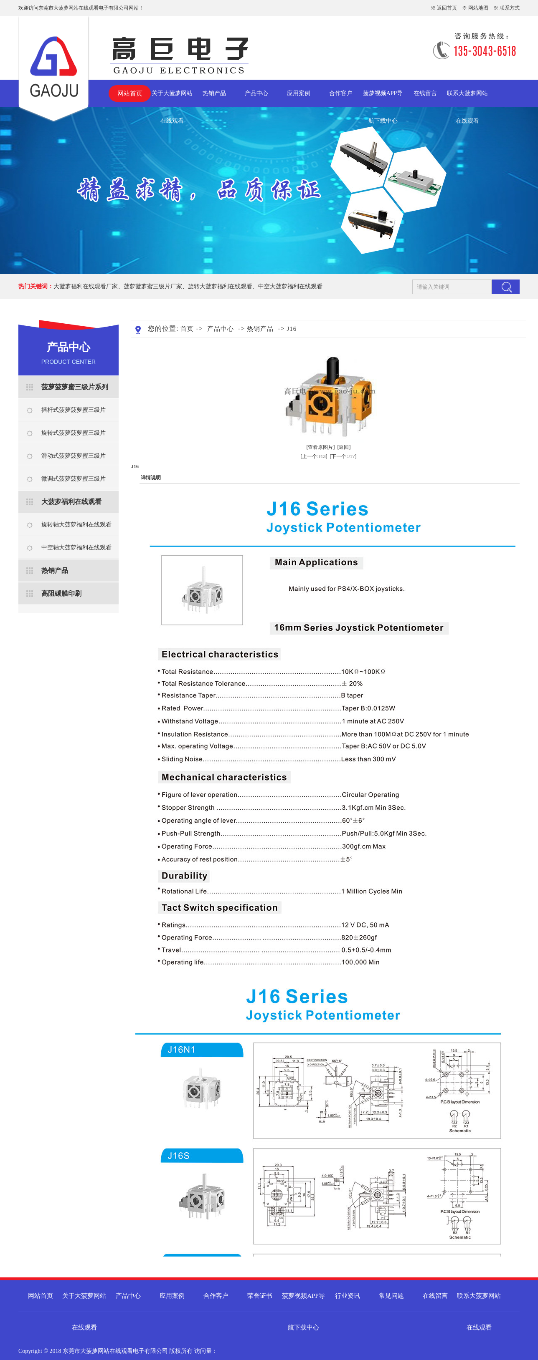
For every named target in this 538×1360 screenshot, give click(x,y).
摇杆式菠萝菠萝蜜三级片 (73, 410)
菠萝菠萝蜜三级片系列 (74, 386)
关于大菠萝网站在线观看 (172, 98)
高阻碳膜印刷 (61, 593)
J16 (292, 328)
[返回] (344, 447)
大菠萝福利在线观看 (71, 501)
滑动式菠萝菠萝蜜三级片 (73, 456)
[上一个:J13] (314, 456)
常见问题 (391, 1295)
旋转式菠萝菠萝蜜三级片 (73, 433)
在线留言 (425, 93)
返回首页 (447, 8)
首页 (187, 328)
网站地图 (478, 8)
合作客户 (341, 93)
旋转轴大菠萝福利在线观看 (76, 524)
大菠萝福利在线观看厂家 (85, 286)
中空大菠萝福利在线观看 (290, 286)
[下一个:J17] (343, 456)
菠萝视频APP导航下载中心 (383, 98)
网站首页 (129, 93)
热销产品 (214, 93)
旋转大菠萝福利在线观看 (220, 286)
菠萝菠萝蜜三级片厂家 (153, 286)
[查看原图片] (321, 447)
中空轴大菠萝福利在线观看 (76, 547)
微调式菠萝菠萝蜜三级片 (73, 479)
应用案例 (298, 93)
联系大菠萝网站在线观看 (467, 98)
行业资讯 (347, 1295)
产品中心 (256, 93)
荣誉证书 (259, 1295)
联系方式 (510, 8)
